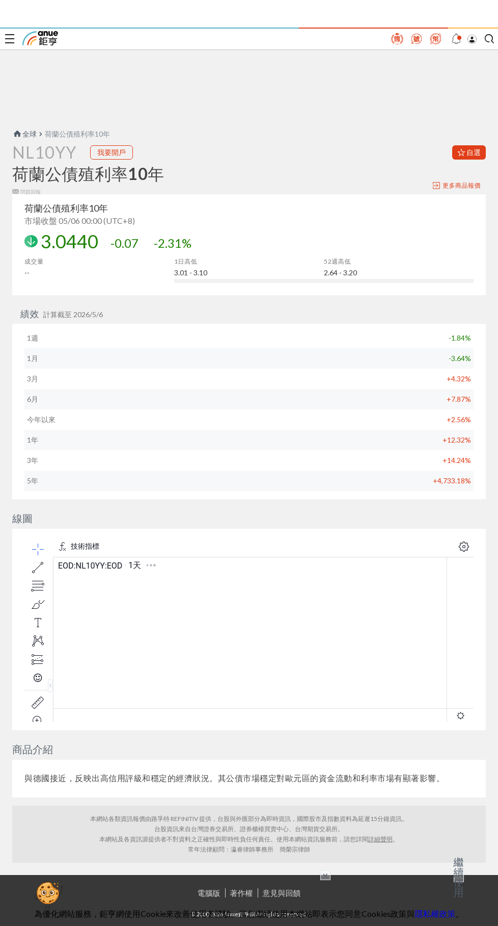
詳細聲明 (380, 839)
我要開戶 (111, 152)
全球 (24, 134)
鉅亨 (40, 38)
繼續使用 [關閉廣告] (459, 877)
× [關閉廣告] (325, 875)
